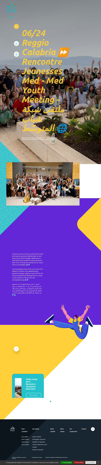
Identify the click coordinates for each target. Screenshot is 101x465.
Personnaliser (90, 462)
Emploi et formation (37, 449)
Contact (83, 429)
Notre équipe (25, 442)
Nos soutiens (25, 444)
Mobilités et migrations (38, 442)
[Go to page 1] (50, 401)
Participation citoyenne (38, 439)
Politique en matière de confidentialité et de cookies (56, 457)
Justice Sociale (36, 436)
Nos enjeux (35, 429)
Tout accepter (66, 462)
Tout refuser (79, 462)
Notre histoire (25, 439)
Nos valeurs (25, 436)
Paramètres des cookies (37, 457)
